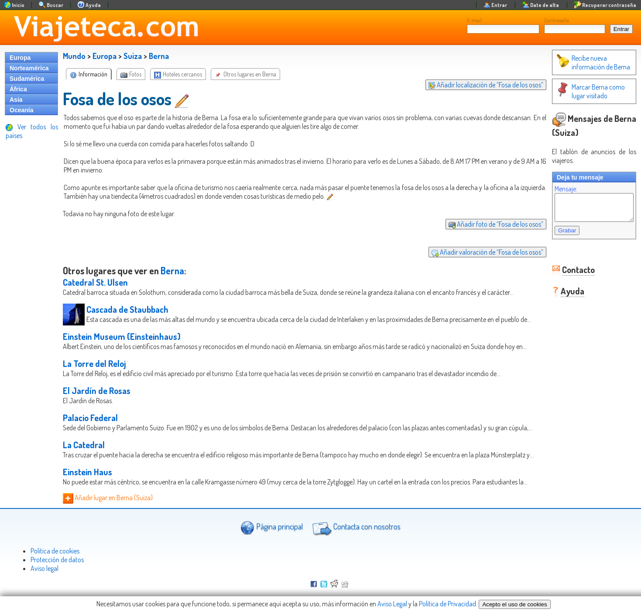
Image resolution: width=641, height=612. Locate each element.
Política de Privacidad (447, 603)
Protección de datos (57, 559)
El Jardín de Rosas (96, 390)
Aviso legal (44, 568)
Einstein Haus (87, 471)
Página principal (271, 527)
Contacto (569, 274)
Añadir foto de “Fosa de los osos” (487, 224)
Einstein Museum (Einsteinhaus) (122, 336)
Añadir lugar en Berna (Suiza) (108, 497)
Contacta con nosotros (355, 528)
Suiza (132, 56)
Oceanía (21, 110)
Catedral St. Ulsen (95, 282)
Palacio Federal (90, 417)
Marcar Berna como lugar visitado (589, 91)
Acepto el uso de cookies (514, 604)
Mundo (74, 56)
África (18, 89)
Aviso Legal (392, 603)
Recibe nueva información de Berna (584, 62)
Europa (20, 57)
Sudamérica (27, 78)
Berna (159, 56)
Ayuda (564, 296)
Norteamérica (29, 68)
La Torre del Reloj (94, 363)
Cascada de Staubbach (127, 309)
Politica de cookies (55, 550)
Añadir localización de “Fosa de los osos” (477, 84)
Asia (16, 99)
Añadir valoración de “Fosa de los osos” (479, 252)
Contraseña (556, 20)
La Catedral (84, 444)
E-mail (474, 20)
